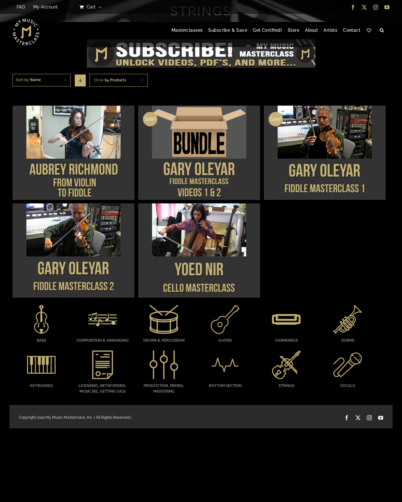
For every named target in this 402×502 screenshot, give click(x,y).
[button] (382, 30)
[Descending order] (80, 80)
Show (110, 80)
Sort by (28, 79)
